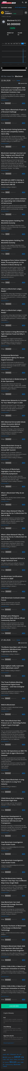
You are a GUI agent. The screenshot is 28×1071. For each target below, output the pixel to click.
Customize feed (22, 83)
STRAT (4, 1059)
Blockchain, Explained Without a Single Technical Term (13, 559)
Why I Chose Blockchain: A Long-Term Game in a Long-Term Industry (12, 782)
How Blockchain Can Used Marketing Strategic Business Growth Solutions (12, 904)
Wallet (22, 1062)
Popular (13, 80)
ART (20, 1054)
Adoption (8, 698)
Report (11, 1059)
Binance (7, 1062)
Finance (15, 1059)
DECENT (22, 1059)
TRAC (18, 1054)
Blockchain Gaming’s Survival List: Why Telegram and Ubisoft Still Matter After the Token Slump (13, 155)
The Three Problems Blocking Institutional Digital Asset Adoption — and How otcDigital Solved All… (12, 685)
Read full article (5, 100)
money (7, 282)
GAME (18, 1062)
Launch (4, 1054)
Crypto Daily (14, 173)
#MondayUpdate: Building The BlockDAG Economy (12, 222)
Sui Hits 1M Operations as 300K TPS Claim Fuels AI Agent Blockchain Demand (14, 753)
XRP (3, 1064)
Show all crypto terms (8, 1043)
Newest (18, 80)
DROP (17, 1056)
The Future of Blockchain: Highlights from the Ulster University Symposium (10, 471)
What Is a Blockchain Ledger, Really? (11, 290)
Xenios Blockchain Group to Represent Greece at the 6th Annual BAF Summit (11, 448)
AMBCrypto (14, 214)
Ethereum (13, 1054)
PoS (4, 1017)
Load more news (14, 1006)
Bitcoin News (12, 282)
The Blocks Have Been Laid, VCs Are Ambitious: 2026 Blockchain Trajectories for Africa (14, 649)
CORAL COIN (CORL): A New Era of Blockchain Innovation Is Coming (13, 967)
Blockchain (8, 103)
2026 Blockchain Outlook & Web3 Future (13, 599)
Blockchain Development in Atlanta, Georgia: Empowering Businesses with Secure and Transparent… (12, 819)
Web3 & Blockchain (8, 705)
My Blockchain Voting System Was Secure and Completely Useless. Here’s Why (13, 131)
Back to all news (6, 16)
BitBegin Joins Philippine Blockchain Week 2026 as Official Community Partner (13, 618)
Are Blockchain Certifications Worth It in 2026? (11, 577)
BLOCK (7, 234)
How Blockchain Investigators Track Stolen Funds (12, 843)
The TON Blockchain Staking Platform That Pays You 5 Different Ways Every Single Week (14, 880)
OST (4, 1062)
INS (19, 1059)
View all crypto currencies (21, 7)
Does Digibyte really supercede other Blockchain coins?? (12, 667)
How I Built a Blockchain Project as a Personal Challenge (13, 111)
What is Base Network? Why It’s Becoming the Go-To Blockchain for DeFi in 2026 (14, 513)
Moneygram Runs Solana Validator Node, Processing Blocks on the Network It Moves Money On (13, 262)
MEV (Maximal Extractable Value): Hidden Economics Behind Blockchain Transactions (13, 424)
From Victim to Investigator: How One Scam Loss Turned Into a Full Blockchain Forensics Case (13, 90)
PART (8, 1059)
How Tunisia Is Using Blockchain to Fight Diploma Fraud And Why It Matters (14, 334)
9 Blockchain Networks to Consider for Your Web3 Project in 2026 (14, 401)
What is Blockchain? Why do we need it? (12, 494)
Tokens (5, 1066)
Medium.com (14, 103)
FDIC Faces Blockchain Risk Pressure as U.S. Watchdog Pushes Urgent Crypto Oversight (13, 723)
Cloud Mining (7, 1026)
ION (22, 1057)
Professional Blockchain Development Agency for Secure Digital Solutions (12, 357)
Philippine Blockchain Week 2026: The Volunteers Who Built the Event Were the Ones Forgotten (13, 948)
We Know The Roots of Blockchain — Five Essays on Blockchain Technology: (13, 928)
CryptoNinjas (14, 744)
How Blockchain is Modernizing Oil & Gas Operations (13, 380)
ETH (13, 1057)
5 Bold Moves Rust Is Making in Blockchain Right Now (12, 799)
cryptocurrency (9, 1064)
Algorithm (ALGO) (8, 1036)
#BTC (8, 1054)
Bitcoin (7, 192)
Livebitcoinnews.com (16, 773)
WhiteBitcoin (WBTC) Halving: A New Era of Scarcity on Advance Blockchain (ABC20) (12, 182)
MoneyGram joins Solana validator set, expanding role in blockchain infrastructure (13, 201)
